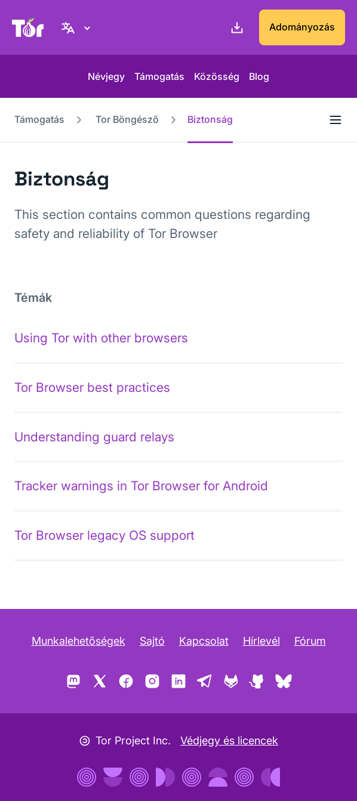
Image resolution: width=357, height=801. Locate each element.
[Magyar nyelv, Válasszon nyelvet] (77, 27)
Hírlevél (261, 641)
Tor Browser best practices (92, 387)
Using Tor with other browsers (101, 337)
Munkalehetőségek (78, 641)
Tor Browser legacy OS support (104, 535)
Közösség (216, 76)
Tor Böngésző (127, 119)
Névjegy (106, 76)
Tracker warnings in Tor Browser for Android (141, 485)
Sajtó (152, 641)
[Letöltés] (234, 27)
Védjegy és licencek (229, 740)
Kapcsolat (204, 641)
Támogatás (159, 76)
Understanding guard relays (94, 436)
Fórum (310, 641)
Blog (259, 76)
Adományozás (302, 27)
